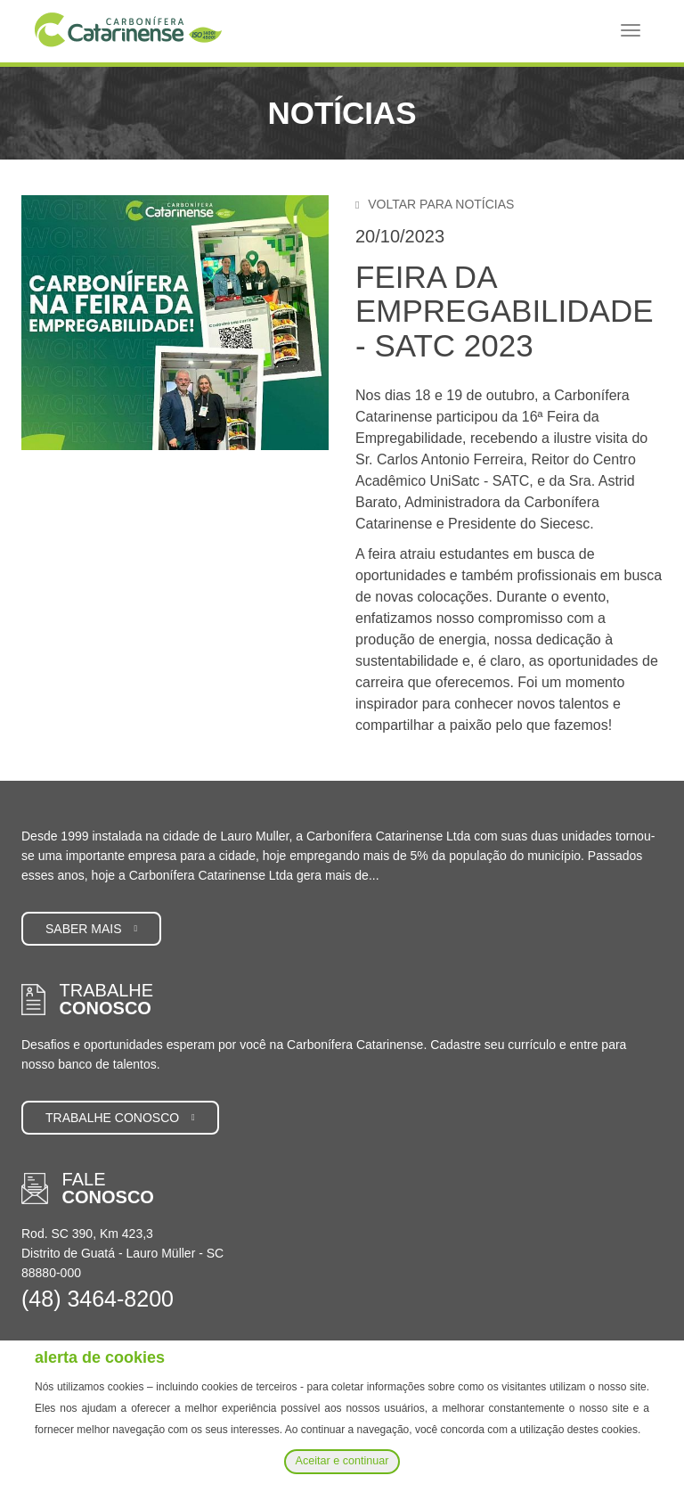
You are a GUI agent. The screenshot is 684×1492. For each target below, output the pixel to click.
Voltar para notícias (434, 204)
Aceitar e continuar (341, 1461)
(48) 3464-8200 (97, 1298)
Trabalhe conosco (120, 1118)
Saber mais (91, 929)
